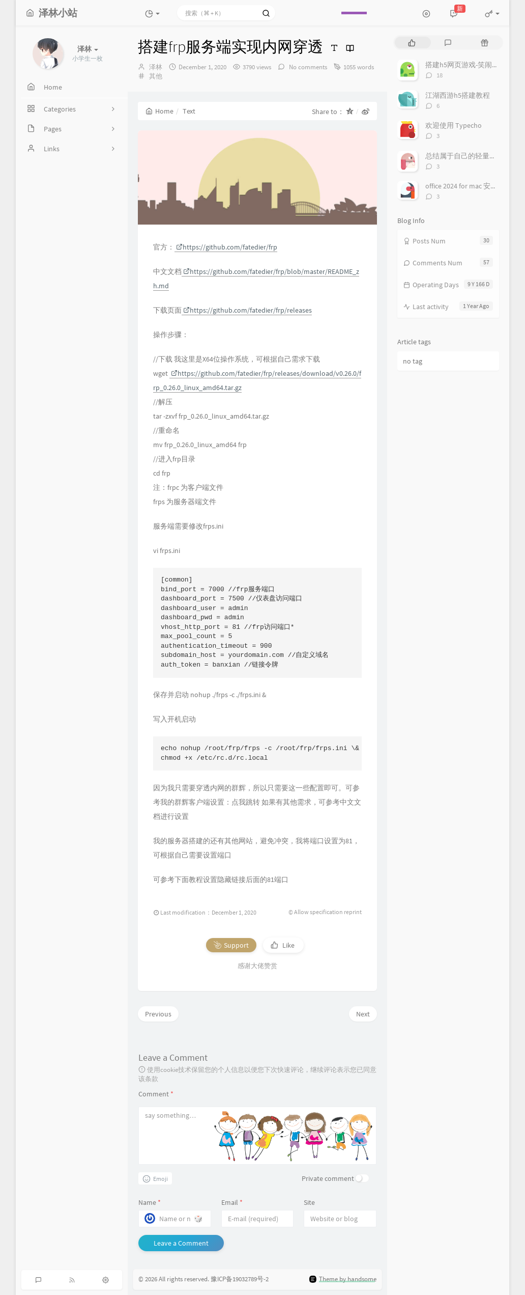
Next (363, 1013)
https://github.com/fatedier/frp (226, 247)
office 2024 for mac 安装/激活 (469, 185)
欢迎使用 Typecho (453, 125)
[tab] (412, 42)
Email (232, 1202)
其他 (155, 76)
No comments (307, 67)
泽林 (155, 67)
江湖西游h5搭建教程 (457, 95)
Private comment (328, 1178)
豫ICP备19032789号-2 (240, 1279)
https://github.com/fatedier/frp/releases (247, 310)
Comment (155, 1093)
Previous (158, 1013)
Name (149, 1202)
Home (159, 111)
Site (309, 1202)
